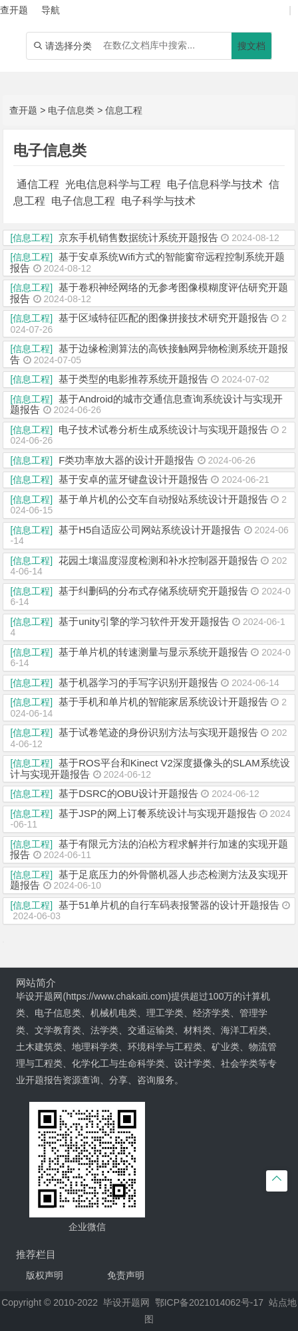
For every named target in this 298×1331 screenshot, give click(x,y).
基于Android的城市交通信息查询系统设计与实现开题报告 (146, 404)
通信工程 (38, 184)
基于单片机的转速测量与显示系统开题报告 (153, 652)
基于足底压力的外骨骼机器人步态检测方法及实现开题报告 (149, 880)
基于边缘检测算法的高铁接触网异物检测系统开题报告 (149, 354)
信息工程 (123, 110)
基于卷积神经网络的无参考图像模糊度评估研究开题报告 (149, 293)
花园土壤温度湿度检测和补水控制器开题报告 (158, 560)
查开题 (23, 110)
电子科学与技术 (158, 201)
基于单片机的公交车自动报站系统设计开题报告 (163, 499)
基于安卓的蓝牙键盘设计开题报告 (133, 479)
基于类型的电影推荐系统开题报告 (133, 379)
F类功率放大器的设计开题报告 (126, 460)
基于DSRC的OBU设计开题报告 (128, 793)
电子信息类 (71, 110)
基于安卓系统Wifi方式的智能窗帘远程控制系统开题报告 (147, 262)
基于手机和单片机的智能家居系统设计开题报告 (163, 701)
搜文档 (251, 46)
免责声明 (125, 1275)
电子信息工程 (83, 201)
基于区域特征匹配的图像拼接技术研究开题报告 (163, 317)
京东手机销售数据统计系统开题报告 (138, 237)
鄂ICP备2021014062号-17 (209, 1302)
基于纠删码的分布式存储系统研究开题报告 (153, 590)
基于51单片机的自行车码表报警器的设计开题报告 (169, 905)
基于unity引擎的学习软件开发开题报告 (144, 621)
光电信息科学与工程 (113, 184)
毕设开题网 (126, 1302)
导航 (50, 10)
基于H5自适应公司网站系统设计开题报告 (150, 529)
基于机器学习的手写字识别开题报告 (138, 682)
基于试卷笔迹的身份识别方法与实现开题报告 (158, 732)
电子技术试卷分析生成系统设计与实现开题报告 (163, 429)
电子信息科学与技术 (215, 184)
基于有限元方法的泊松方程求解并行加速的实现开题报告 (149, 849)
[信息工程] (31, 237)
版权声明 (44, 1275)
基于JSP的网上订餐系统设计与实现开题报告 (158, 813)
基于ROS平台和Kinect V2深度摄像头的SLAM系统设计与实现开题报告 (149, 768)
